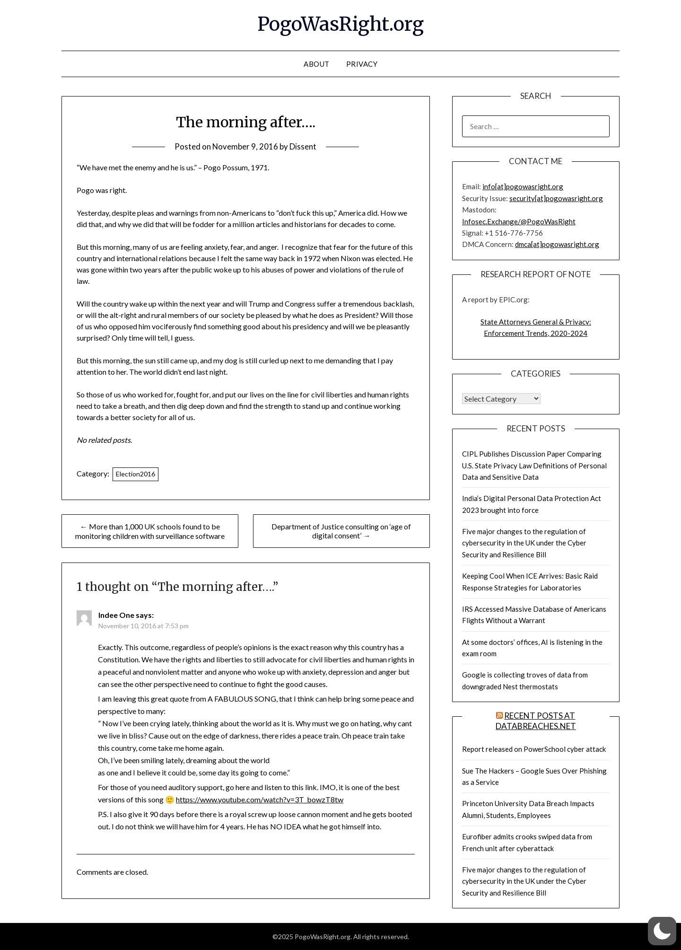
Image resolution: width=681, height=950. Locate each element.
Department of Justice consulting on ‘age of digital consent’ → (341, 531)
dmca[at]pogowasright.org (557, 244)
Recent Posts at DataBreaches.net (536, 721)
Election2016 (135, 474)
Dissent (303, 146)
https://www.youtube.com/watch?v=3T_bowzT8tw (259, 799)
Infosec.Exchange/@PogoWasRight (519, 221)
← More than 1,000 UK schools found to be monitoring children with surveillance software (150, 531)
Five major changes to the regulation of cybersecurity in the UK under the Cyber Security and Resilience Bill (524, 543)
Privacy (362, 64)
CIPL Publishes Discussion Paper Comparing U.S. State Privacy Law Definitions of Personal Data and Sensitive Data (534, 465)
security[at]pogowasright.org (556, 198)
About (317, 64)
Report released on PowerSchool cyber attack (534, 749)
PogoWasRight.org (340, 24)
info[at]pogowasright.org (522, 186)
